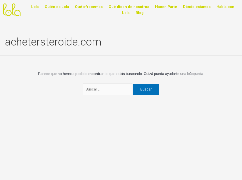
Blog (140, 12)
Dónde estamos (197, 6)
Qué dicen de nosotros (129, 6)
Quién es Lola (57, 6)
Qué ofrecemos (89, 6)
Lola (35, 6)
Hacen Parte (166, 6)
